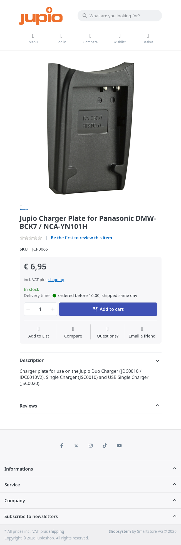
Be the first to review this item (81, 237)
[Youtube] (119, 445)
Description (32, 360)
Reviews (28, 406)
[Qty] (40, 309)
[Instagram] (91, 445)
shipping (56, 279)
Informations (18, 469)
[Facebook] (62, 445)
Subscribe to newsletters (31, 516)
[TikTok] (105, 445)
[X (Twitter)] (76, 445)
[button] (27, 309)
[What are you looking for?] (120, 15)
